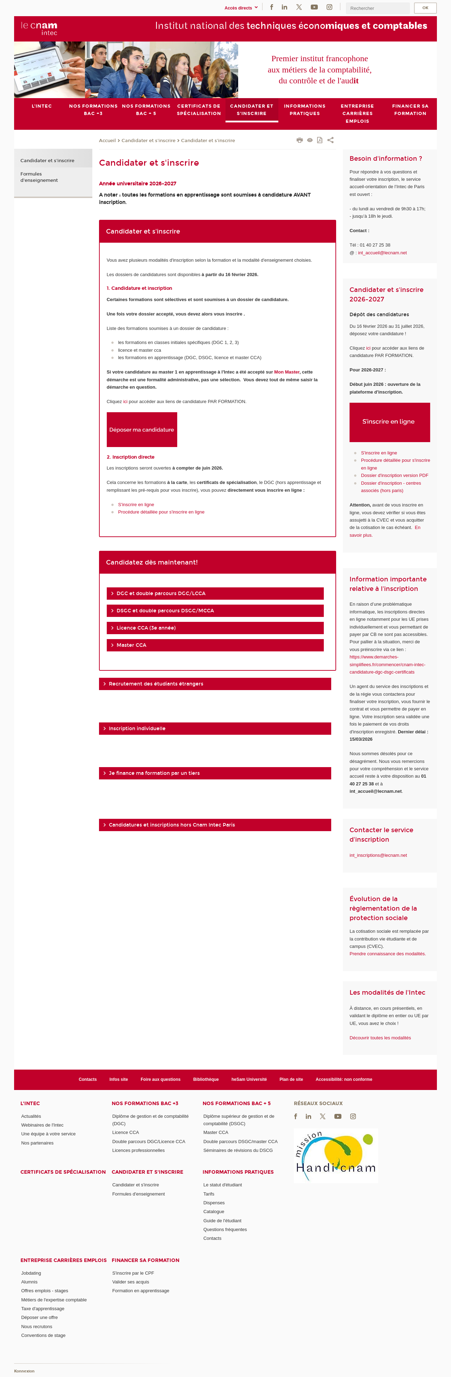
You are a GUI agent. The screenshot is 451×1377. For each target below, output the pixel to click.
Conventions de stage (43, 1335)
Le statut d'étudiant (222, 1184)
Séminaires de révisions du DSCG (238, 1150)
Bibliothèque (206, 1079)
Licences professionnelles (138, 1150)
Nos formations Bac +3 (145, 1103)
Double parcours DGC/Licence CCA (148, 1141)
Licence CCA (125, 1132)
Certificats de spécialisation (63, 1172)
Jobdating (31, 1272)
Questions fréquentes (225, 1229)
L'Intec (30, 1103)
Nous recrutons (36, 1326)
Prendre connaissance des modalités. (388, 953)
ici (125, 401)
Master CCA (215, 1132)
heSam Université (249, 1079)
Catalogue (213, 1211)
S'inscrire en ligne (136, 504)
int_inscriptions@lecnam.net (378, 855)
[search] (377, 8)
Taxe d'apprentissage (42, 1308)
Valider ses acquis (130, 1281)
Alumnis (29, 1281)
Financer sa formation (145, 1260)
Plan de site (291, 1079)
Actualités (31, 1115)
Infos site (119, 1079)
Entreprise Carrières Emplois (63, 1260)
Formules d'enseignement (39, 177)
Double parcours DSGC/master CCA (240, 1141)
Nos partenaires (37, 1142)
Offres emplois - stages (44, 1290)
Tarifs (208, 1193)
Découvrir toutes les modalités (380, 1037)
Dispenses (214, 1202)
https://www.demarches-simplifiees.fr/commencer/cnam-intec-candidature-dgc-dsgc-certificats (387, 664)
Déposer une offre (39, 1317)
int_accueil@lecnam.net (382, 252)
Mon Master (286, 372)
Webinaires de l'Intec (42, 1125)
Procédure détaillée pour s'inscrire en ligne (161, 512)
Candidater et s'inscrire (148, 140)
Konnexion (24, 1371)
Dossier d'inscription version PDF (394, 475)
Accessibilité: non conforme (344, 1079)
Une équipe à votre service (48, 1133)
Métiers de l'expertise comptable (54, 1299)
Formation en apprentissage (140, 1290)
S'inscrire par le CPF (133, 1272)
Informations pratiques (238, 1172)
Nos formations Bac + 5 (237, 1103)
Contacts (88, 1079)
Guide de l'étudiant (222, 1220)
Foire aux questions (160, 1079)
